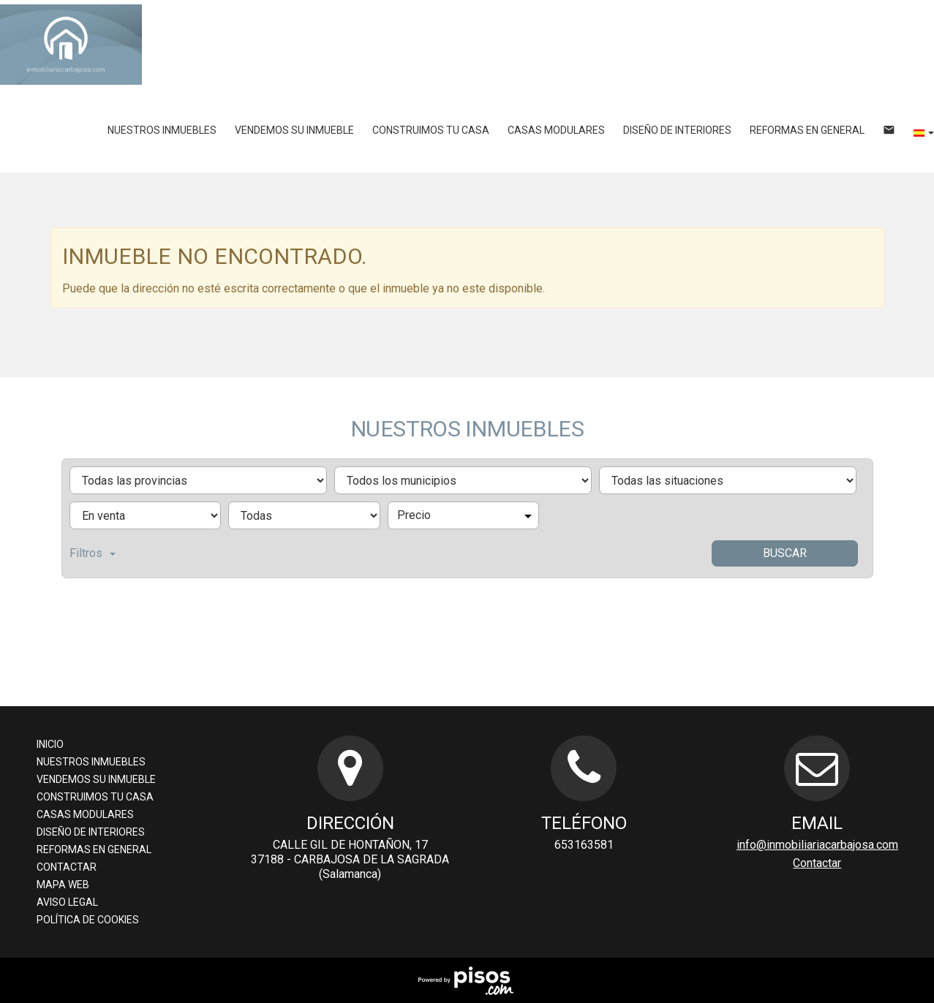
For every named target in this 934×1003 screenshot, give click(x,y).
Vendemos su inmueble (294, 130)
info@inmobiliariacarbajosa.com (817, 845)
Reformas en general (807, 130)
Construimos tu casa (430, 130)
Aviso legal (67, 902)
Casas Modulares (556, 130)
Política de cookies (88, 920)
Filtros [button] (92, 553)
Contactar (67, 867)
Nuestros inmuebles (162, 130)
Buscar (785, 553)
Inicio (50, 744)
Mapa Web (63, 884)
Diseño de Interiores (677, 130)
